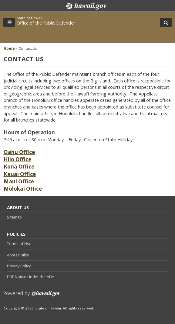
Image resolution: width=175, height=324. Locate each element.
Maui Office (19, 181)
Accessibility (18, 255)
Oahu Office (19, 152)
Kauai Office (20, 174)
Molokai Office (23, 188)
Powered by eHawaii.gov (32, 296)
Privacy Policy (19, 266)
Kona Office (19, 166)
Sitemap (14, 217)
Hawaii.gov (86, 6)
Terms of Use (19, 243)
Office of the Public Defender (46, 23)
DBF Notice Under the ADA (30, 276)
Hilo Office (17, 159)
